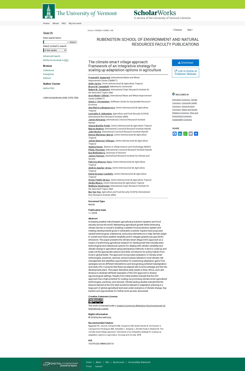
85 (112, 30)
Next (189, 30)
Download (185, 62)
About (98, 362)
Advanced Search (51, 56)
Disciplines (48, 74)
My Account (118, 362)
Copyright (98, 366)
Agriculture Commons (181, 100)
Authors (47, 78)
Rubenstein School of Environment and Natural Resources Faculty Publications (148, 42)
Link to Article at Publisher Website (185, 72)
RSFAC (106, 30)
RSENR (98, 30)
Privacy (89, 366)
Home (90, 30)
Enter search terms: (52, 38)
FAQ (107, 362)
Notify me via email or (55, 60)
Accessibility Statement (139, 362)
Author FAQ (48, 88)
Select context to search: (55, 46)
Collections (48, 70)
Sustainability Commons (182, 120)
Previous (178, 30)
